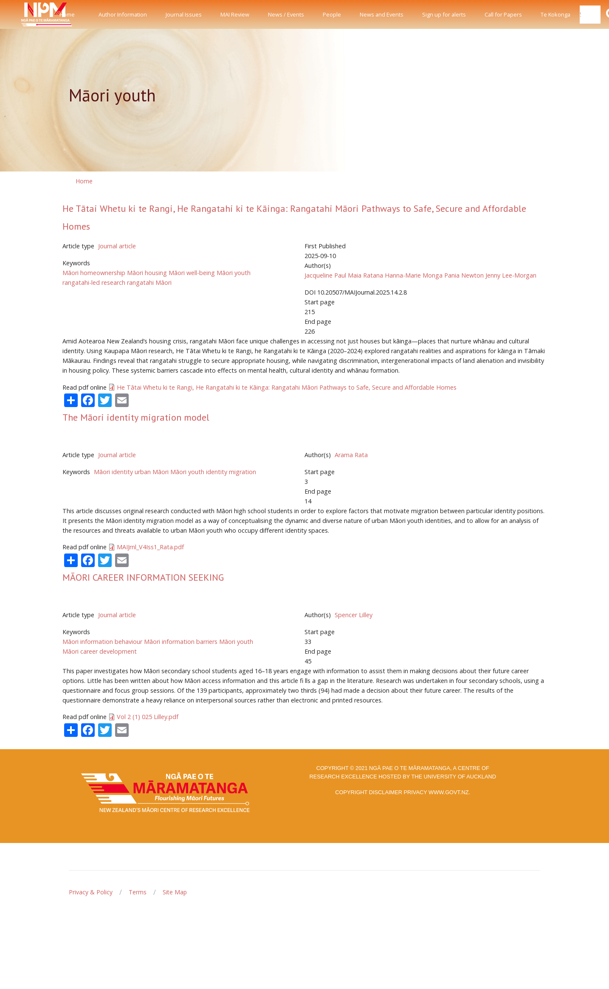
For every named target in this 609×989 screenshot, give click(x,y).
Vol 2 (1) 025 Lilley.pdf (147, 717)
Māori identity (113, 472)
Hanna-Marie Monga (414, 275)
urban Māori (152, 472)
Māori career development (99, 651)
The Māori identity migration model (135, 417)
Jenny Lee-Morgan (510, 275)
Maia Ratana (365, 275)
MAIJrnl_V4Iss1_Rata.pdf (150, 547)
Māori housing (147, 273)
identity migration (231, 472)
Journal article (117, 246)
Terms (138, 892)
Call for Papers (503, 14)
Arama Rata (351, 455)
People (332, 14)
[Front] (25, 14)
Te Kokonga (555, 14)
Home (67, 14)
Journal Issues (184, 14)
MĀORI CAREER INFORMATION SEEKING (143, 577)
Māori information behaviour (102, 642)
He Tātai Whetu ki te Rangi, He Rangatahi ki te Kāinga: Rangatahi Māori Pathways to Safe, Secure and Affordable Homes (287, 387)
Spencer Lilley (353, 615)
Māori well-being (192, 273)
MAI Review (234, 14)
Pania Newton (464, 275)
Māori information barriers (180, 642)
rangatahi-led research (93, 282)
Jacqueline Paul (325, 275)
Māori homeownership (93, 273)
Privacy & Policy (91, 892)
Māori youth (234, 273)
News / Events (286, 14)
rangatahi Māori (149, 282)
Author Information (123, 14)
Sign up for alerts (444, 14)
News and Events (381, 14)
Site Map (175, 892)
